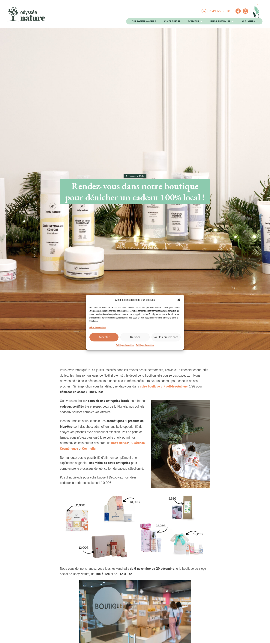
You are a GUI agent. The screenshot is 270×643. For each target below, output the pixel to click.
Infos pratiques (222, 21)
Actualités (248, 21)
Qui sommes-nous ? (144, 21)
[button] (179, 304)
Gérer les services (97, 331)
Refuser (135, 341)
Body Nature (119, 443)
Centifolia (89, 448)
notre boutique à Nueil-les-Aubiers (164, 386)
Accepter (104, 341)
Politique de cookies (125, 349)
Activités (195, 21)
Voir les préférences (166, 341)
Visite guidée (172, 21)
